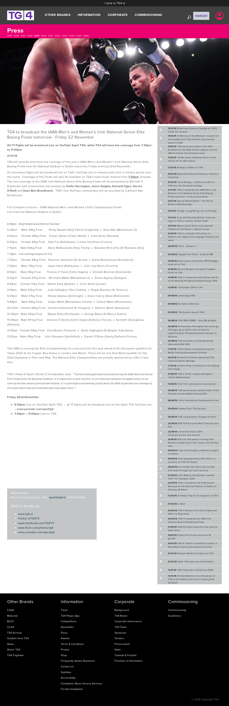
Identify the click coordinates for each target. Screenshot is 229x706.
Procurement (122, 644)
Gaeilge (201, 16)
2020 (43, 35)
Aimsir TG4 (13, 649)
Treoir (64, 610)
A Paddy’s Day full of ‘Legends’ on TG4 (193, 495)
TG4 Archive (14, 633)
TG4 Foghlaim (15, 655)
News (10, 644)
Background (121, 610)
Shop (64, 655)
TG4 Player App (70, 616)
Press (64, 633)
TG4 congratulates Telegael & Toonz (192, 416)
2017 (23, 35)
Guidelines (174, 616)
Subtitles (66, 672)
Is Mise (176, 503)
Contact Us (67, 666)
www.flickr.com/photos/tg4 (35, 528)
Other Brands (57, 15)
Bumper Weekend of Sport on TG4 (191, 553)
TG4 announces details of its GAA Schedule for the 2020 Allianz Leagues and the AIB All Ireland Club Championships (192, 150)
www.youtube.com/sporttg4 (35, 409)
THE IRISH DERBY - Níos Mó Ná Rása (192, 320)
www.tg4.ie (25, 514)
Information (89, 15)
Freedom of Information (128, 661)
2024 (71, 35)
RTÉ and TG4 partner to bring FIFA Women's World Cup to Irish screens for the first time (193, 443)
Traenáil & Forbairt (125, 655)
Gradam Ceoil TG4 (18, 638)
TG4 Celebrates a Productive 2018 (190, 569)
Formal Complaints (72, 689)
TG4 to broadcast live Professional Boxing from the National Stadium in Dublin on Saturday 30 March (192, 486)
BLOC (10, 621)
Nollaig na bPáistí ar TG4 (185, 167)
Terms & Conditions (72, 644)
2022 (57, 35)
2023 (64, 35)
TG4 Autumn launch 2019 (186, 312)
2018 (29, 35)
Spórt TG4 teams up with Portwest (191, 561)
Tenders (119, 638)
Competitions (68, 621)
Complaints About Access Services (81, 683)
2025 (79, 35)
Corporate (118, 15)
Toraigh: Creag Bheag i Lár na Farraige (192, 210)
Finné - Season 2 (182, 246)
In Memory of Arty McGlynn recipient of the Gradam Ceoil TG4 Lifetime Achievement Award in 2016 (193, 139)
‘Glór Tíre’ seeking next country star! (192, 383)
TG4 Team (120, 627)
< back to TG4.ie (114, 3)
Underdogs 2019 (181, 295)
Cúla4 (10, 610)
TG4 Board (120, 616)
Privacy (65, 649)
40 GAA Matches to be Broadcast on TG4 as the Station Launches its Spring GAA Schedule (191, 579)
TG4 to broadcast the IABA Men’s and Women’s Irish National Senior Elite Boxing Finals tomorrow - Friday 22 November (192, 193)
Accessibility (68, 678)
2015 (9, 35)
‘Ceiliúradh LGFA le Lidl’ (185, 287)
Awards (65, 638)
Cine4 (10, 627)
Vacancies (120, 633)
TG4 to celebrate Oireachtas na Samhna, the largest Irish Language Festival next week (193, 237)
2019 (36, 35)
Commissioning (148, 15)
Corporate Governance (128, 621)
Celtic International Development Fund (193, 400)
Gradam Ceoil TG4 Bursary (187, 408)
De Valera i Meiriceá (183, 303)
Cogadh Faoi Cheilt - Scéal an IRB (190, 254)
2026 (86, 35)
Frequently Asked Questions (78, 661)
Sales (117, 649)
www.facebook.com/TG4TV (36, 523)
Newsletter (67, 627)
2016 (16, 35)
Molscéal (12, 616)
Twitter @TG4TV (29, 518)
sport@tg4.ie (57, 497)
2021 (50, 35)
